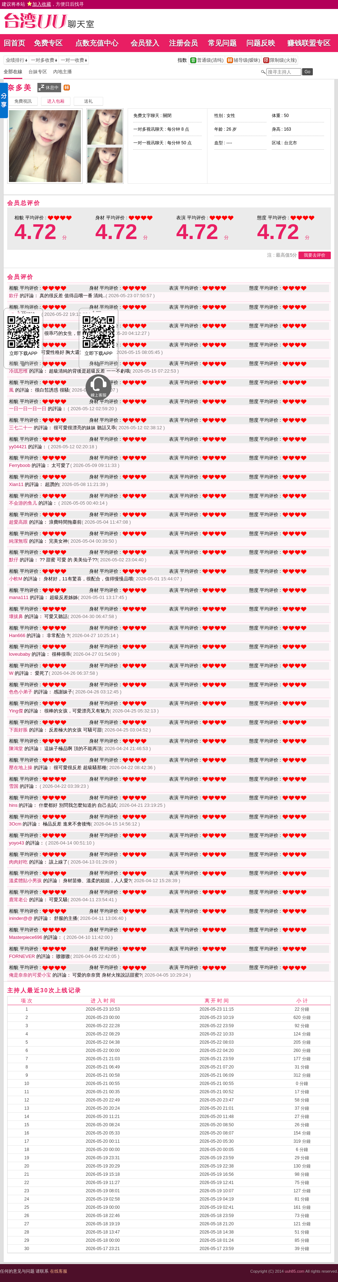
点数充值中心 (96, 43)
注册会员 (183, 43)
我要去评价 (314, 255)
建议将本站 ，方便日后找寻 (43, 4)
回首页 (14, 43)
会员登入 (145, 43)
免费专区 (48, 43)
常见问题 (222, 43)
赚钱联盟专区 (308, 43)
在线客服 (58, 1271)
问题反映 (260, 43)
